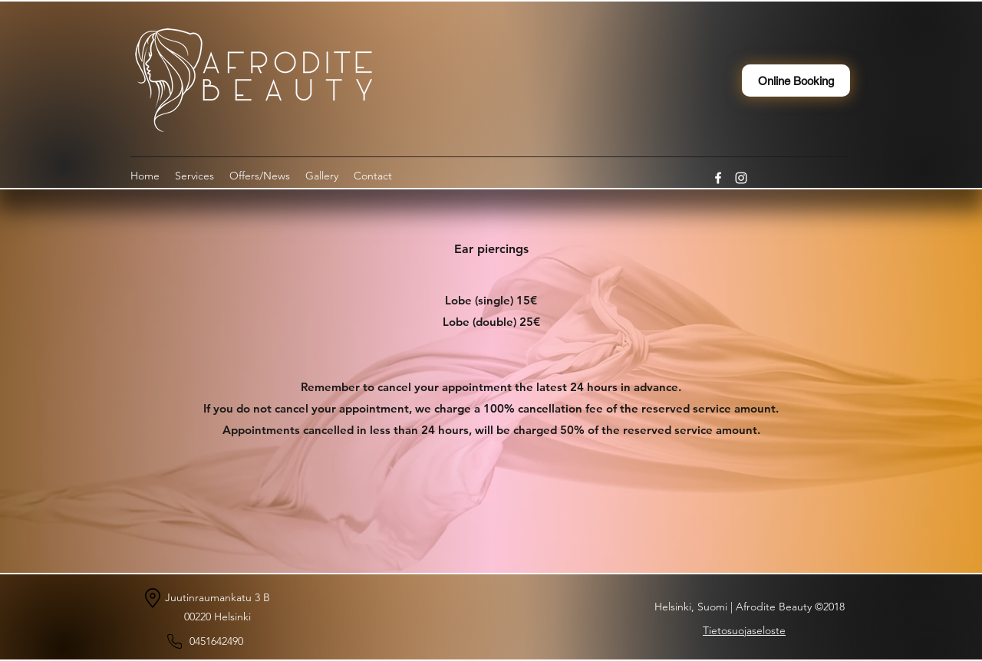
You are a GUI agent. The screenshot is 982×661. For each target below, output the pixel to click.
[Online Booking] (796, 80)
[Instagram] (741, 178)
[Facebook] (718, 178)
